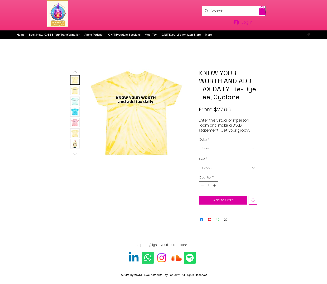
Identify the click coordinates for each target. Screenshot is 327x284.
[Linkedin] (134, 258)
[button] (262, 10)
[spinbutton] (208, 185)
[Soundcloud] (176, 258)
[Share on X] (225, 219)
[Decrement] (202, 185)
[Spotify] (190, 258)
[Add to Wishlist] (253, 200)
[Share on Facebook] (201, 219)
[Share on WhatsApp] (217, 219)
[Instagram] (162, 258)
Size (203, 159)
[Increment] (215, 185)
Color (204, 139)
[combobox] (228, 148)
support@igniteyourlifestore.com (162, 245)
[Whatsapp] (148, 258)
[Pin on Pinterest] (209, 219)
